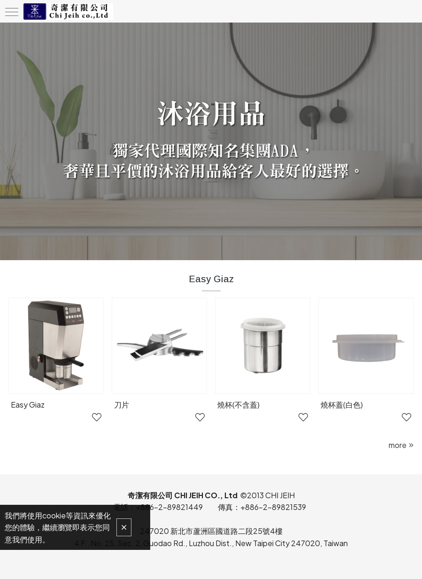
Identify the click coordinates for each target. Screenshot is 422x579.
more (398, 445)
